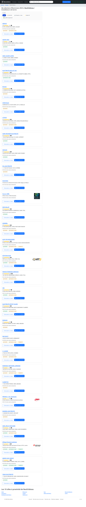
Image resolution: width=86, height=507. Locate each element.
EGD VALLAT (5, 207)
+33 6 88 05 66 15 (19, 160)
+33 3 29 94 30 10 (19, 33)
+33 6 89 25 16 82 (19, 282)
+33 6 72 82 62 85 (19, 127)
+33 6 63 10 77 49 (19, 483)
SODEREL (5, 223)
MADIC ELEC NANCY (8, 458)
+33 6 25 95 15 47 (19, 405)
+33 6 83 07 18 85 (19, 64)
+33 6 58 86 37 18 (19, 201)
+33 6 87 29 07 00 (19, 345)
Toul (45, 492)
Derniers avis (47, 499)
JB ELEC (4, 87)
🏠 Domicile (9, 15)
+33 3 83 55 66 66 (19, 233)
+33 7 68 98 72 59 (19, 111)
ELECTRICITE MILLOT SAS (9, 70)
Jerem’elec (5, 181)
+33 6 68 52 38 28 (19, 360)
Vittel (2, 492)
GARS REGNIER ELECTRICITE (10, 134)
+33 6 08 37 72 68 (19, 175)
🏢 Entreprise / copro (18, 15)
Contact (26, 2)
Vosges (6, 5)
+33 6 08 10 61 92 (19, 217)
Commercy (3, 493)
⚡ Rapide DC (27, 15)
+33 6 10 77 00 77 (19, 330)
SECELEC (4, 150)
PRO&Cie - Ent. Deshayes (9, 396)
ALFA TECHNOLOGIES (8, 239)
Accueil (2, 5)
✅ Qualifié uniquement (8, 17)
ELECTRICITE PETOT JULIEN (10, 304)
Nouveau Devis (66, 2)
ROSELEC (5, 320)
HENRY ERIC (5, 39)
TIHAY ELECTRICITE (7, 474)
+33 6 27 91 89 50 (19, 265)
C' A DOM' (5, 351)
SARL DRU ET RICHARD (8, 426)
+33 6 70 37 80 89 (19, 314)
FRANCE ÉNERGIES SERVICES (10, 272)
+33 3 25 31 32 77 (19, 144)
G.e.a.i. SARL (5, 194)
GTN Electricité (6, 255)
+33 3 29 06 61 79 (19, 50)
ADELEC (4, 23)
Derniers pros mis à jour (38, 499)
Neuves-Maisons (68, 492)
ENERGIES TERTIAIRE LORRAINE (11, 366)
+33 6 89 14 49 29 (19, 390)
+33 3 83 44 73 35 (19, 468)
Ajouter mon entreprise (78, 2)
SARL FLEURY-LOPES (8, 56)
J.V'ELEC (4, 117)
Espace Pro (20, 2)
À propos (14, 2)
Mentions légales (55, 499)
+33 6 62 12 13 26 (19, 249)
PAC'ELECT (5, 336)
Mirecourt (25, 492)
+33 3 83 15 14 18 (19, 452)
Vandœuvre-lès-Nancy (6, 495)
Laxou (66, 493)
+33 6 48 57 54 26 (19, 188)
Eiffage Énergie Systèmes (9, 442)
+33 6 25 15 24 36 (19, 420)
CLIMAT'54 (5, 382)
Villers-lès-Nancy (47, 493)
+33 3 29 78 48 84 (19, 436)
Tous (4, 15)
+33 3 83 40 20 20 (19, 376)
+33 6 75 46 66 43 (19, 80)
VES (3, 288)
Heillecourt (25, 495)
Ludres (24, 493)
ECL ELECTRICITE (7, 166)
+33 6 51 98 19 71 (19, 97)
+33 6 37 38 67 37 (19, 298)
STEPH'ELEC (5, 103)
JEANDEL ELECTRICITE (8, 411)
